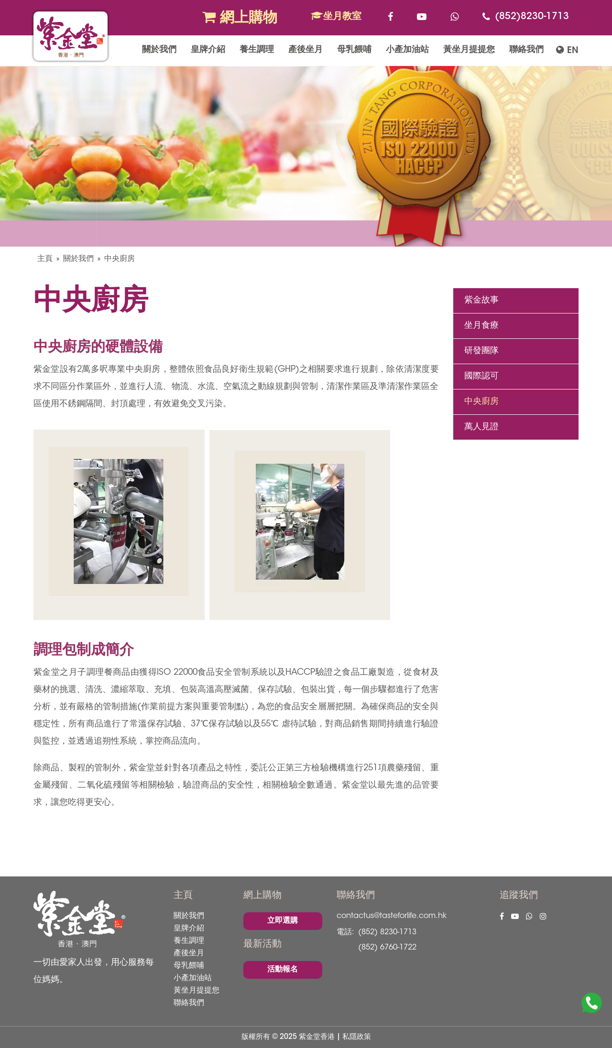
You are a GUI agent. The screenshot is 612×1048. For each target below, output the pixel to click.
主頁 (45, 259)
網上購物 (239, 18)
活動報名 (282, 969)
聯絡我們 (526, 50)
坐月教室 (336, 16)
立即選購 (282, 921)
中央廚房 (119, 259)
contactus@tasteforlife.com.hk (392, 916)
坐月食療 (481, 326)
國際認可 (481, 376)
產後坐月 (305, 50)
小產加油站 (407, 50)
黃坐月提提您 (469, 50)
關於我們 (159, 50)
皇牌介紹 (208, 50)
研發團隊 (481, 351)
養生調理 (257, 50)
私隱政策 (356, 1037)
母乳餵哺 (354, 50)
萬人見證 (481, 427)
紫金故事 (481, 300)
